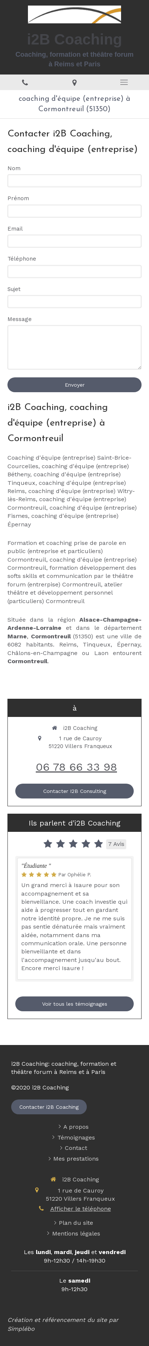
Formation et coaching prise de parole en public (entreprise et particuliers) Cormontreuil (66, 551)
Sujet (13, 289)
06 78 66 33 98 (76, 766)
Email (15, 228)
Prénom (18, 198)
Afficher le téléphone (80, 1208)
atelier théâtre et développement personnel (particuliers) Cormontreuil (65, 593)
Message (19, 319)
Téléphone (21, 258)
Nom (13, 168)
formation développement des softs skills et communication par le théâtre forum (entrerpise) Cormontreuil (71, 576)
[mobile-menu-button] (124, 82)
